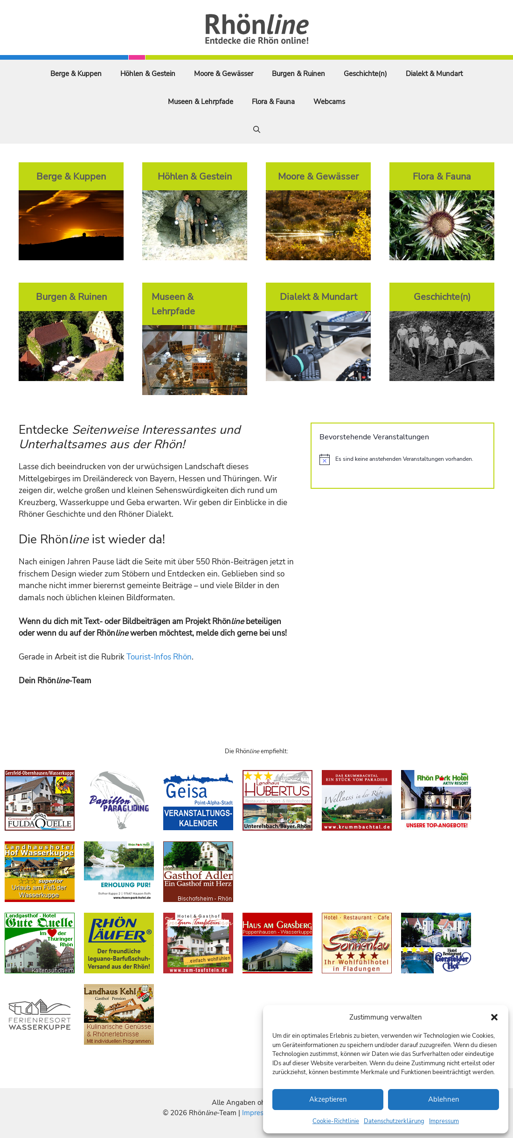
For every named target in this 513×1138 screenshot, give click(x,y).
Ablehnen (443, 1099)
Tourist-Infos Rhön (159, 657)
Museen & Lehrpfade (200, 101)
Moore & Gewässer (223, 73)
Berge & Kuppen (76, 73)
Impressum (444, 1121)
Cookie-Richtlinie (335, 1121)
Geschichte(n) (365, 73)
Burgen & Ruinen (298, 73)
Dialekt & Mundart (434, 73)
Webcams (329, 101)
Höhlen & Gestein (147, 73)
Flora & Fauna (273, 101)
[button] (494, 1017)
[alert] (402, 459)
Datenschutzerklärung (394, 1121)
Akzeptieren (328, 1099)
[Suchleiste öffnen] (257, 130)
